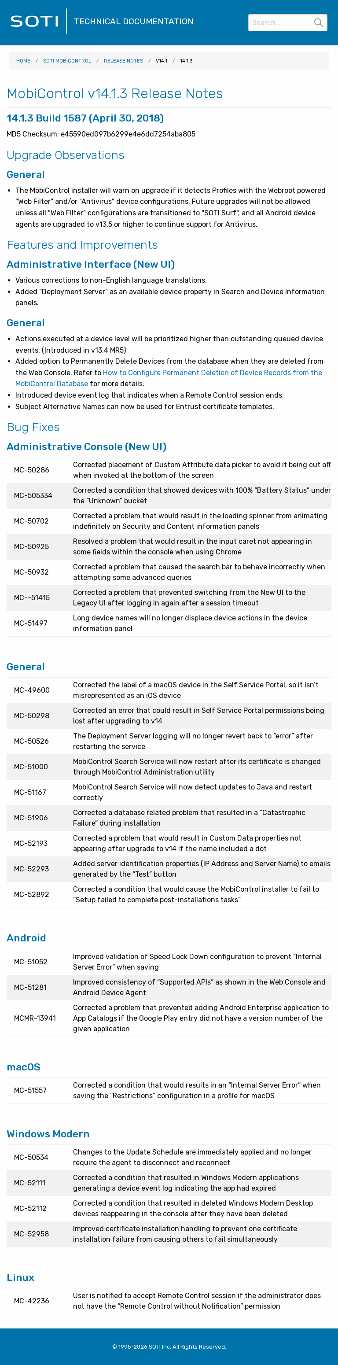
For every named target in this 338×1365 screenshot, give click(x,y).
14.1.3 (186, 61)
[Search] (287, 22)
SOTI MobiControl (67, 61)
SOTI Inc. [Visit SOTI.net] (160, 1346)
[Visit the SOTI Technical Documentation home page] (39, 33)
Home (23, 61)
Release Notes (123, 61)
